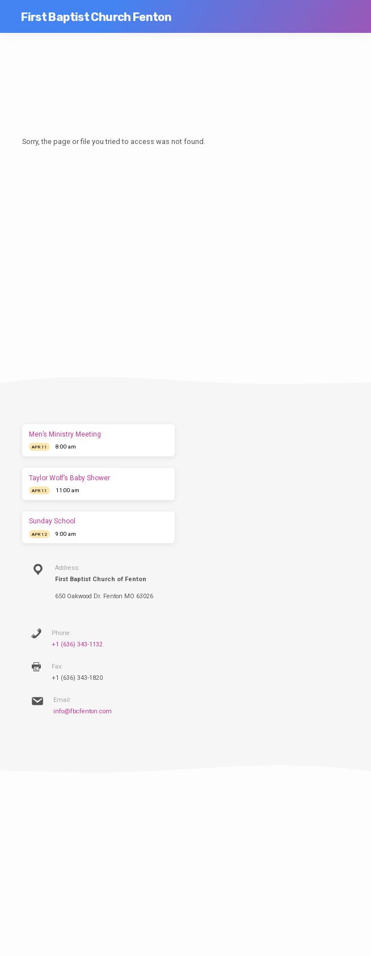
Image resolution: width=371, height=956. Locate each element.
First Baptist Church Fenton (96, 17)
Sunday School (52, 521)
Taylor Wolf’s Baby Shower (69, 478)
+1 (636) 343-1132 (77, 644)
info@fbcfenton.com (82, 711)
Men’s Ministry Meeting (65, 434)
